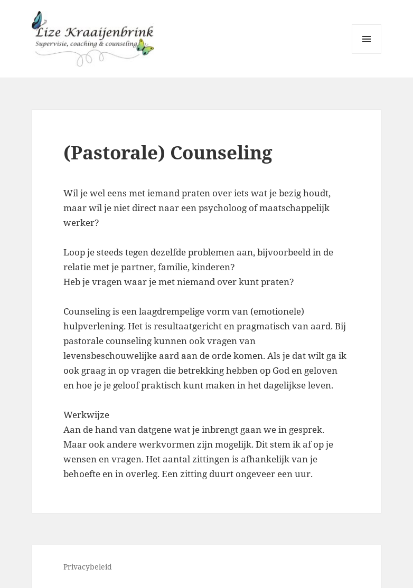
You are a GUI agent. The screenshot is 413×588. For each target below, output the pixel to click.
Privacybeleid (87, 567)
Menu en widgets (366, 53)
